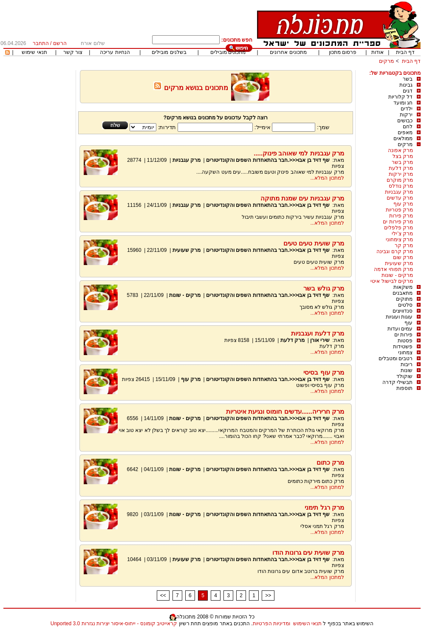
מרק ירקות (401, 174)
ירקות (406, 115)
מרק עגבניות (399, 192)
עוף (408, 323)
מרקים (386, 61)
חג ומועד (403, 103)
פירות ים (403, 335)
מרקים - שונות (397, 275)
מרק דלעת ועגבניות (317, 333)
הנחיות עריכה (115, 52)
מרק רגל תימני (324, 507)
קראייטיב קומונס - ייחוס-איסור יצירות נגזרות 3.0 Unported (114, 624)
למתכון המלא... (327, 178)
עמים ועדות (400, 329)
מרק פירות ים (398, 222)
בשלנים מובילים (169, 52)
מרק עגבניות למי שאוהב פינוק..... (299, 153)
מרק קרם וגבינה (394, 251)
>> (268, 595)
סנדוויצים (403, 311)
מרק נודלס (401, 186)
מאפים (405, 132)
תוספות (404, 388)
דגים (408, 91)
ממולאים (403, 138)
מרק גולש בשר (323, 288)
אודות (377, 52)
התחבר (41, 43)
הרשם (60, 43)
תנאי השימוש (307, 624)
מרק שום (403, 257)
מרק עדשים (400, 198)
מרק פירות (401, 216)
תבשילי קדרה (397, 382)
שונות (407, 370)
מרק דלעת (401, 168)
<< (163, 595)
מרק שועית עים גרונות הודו (308, 552)
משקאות (403, 287)
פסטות (405, 341)
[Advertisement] (39, 197)
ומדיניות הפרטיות (271, 624)
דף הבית (405, 52)
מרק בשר (402, 162)
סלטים (405, 305)
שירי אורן (320, 340)
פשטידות (403, 347)
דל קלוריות (400, 97)
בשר (408, 79)
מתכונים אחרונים (288, 52)
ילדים (407, 109)
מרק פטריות (399, 210)
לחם (408, 127)
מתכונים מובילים (228, 52)
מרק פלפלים (398, 228)
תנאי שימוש (34, 52)
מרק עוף (403, 204)
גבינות (406, 85)
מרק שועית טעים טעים (313, 243)
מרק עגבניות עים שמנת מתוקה (302, 198)
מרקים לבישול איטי (391, 281)
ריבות (407, 364)
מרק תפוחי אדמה (393, 269)
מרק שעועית (399, 263)
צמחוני (405, 353)
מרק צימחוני (399, 240)
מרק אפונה (400, 150)
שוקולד (404, 376)
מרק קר (404, 245)
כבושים (405, 121)
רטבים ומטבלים (396, 358)
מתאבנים (403, 293)
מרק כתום (330, 462)
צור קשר (72, 52)
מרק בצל (403, 156)
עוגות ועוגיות (399, 317)
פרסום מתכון (342, 52)
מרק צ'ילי (402, 234)
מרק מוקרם (400, 180)
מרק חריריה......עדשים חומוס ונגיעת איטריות (285, 411)
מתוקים (404, 299)
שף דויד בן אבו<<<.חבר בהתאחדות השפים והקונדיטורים (268, 160)
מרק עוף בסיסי (323, 372)
